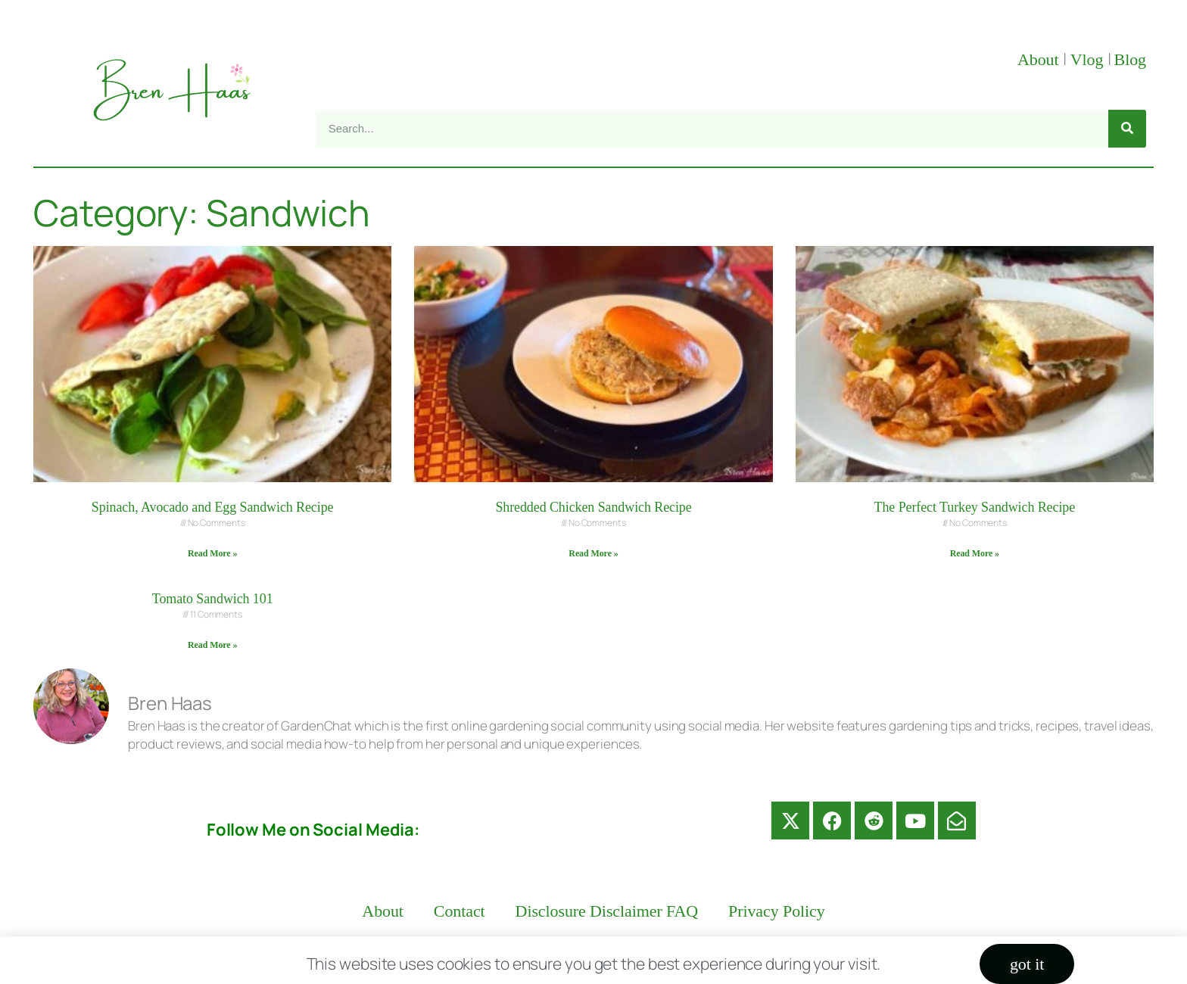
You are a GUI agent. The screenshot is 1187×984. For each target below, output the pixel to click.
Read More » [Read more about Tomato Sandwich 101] (212, 645)
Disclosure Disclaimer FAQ (607, 910)
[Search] (1127, 129)
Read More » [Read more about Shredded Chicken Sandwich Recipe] (593, 553)
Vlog (1089, 59)
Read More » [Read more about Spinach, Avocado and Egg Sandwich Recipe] (212, 553)
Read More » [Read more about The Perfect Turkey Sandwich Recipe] (974, 553)
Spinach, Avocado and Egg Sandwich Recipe (213, 507)
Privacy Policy (776, 910)
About (1040, 59)
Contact (459, 910)
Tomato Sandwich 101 (212, 598)
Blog (1130, 59)
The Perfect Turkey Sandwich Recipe (975, 507)
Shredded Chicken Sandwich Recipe (593, 507)
